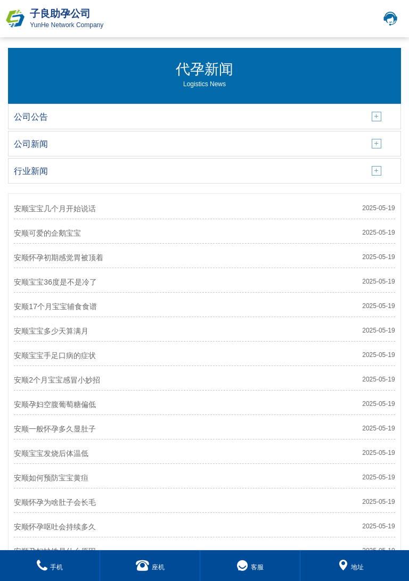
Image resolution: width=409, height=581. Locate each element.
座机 (150, 567)
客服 (250, 567)
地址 (351, 567)
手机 (50, 567)
